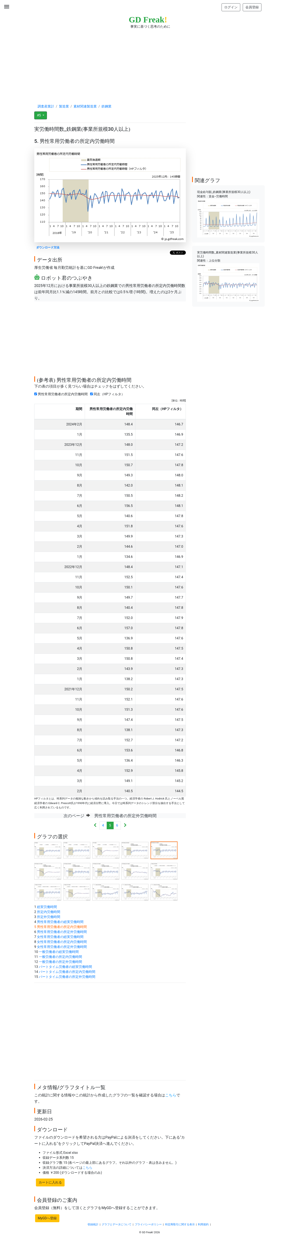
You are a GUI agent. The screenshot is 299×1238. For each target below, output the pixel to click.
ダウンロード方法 (47, 247)
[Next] (125, 826)
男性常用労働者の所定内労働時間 (61, 394)
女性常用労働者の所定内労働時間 (62, 942)
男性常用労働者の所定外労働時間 (62, 932)
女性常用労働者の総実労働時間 (60, 937)
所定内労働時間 (48, 912)
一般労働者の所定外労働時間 (60, 962)
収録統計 (93, 1224)
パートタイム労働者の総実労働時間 (65, 967)
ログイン (231, 7)
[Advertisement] (149, 62)
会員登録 (252, 7)
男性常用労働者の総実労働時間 (60, 922)
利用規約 (203, 1224)
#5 (39, 115)
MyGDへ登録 (47, 1218)
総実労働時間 (47, 907)
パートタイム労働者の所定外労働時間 (67, 977)
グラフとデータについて (116, 1224)
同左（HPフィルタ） (108, 394)
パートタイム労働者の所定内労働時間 (67, 972)
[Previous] (95, 826)
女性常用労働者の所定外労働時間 (62, 947)
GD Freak (148, 19)
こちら (170, 1095)
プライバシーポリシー (148, 1224)
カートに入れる (50, 1182)
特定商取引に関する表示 (180, 1224)
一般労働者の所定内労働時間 (60, 957)
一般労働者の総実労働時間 (59, 952)
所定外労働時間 (48, 917)
